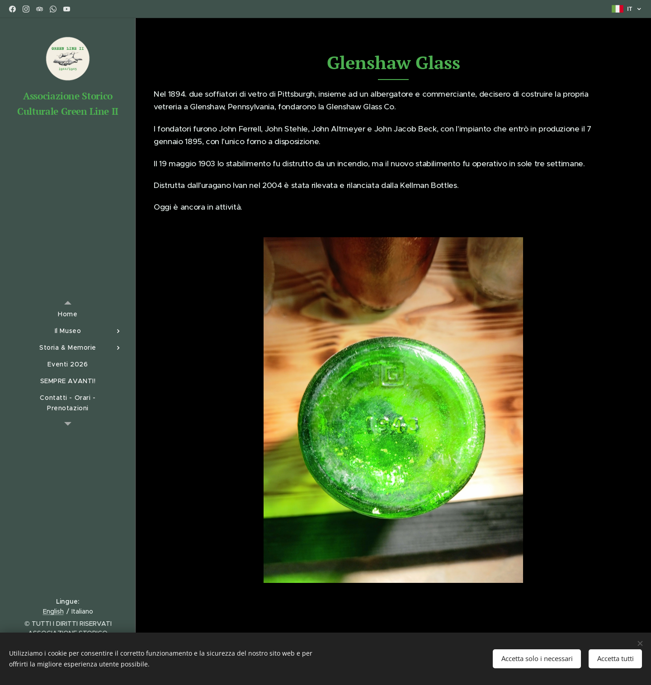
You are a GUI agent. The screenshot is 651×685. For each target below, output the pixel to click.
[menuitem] (68, 314)
